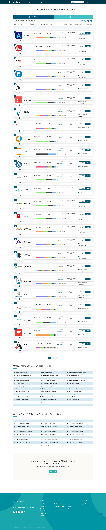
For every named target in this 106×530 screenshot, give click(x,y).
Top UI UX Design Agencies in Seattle (74, 428)
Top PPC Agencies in (19, 383)
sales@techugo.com (83, 75)
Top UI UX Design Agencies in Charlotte (48, 431)
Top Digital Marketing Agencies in (22, 372)
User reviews (73, 17)
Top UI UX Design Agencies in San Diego (75, 431)
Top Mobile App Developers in (47, 377)
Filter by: (15, 24)
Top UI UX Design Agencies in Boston (74, 420)
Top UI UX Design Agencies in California (22, 442)
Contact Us (53, 2)
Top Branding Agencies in (46, 388)
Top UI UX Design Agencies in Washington (48, 428)
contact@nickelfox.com (83, 88)
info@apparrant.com (83, 282)
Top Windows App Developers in (48, 399)
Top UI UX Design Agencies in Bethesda (22, 428)
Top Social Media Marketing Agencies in (76, 380)
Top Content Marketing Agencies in (48, 383)
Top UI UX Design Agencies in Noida (21, 439)
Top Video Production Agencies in (48, 391)
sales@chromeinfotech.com (84, 140)
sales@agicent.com (82, 101)
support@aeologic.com (83, 347)
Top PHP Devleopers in (46, 394)
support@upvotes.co (86, 503)
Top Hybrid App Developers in (21, 399)
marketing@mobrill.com (83, 153)
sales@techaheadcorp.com (84, 62)
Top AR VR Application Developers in (49, 380)
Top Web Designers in (46, 372)
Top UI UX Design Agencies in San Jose (22, 434)
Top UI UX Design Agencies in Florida (74, 439)
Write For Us (43, 515)
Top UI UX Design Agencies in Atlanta (47, 423)
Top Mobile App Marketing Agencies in (49, 386)
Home (14, 5)
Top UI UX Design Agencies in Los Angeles (75, 434)
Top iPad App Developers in (73, 396)
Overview (42, 503)
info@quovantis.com (83, 321)
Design (69, 506)
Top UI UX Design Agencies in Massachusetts (49, 442)
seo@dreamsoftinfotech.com (84, 295)
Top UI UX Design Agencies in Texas (47, 445)
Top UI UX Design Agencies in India (47, 420)
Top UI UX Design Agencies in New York (75, 423)
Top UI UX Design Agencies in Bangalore (75, 436)
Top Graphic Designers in (73, 383)
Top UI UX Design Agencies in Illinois (21, 445)
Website (87, 33)
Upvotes (14, 2)
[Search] (77, 2)
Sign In (87, 2)
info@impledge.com (83, 256)
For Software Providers (59, 506)
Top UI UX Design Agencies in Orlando (21, 423)
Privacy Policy (43, 510)
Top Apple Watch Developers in (74, 402)
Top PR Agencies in (72, 388)
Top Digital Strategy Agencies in (21, 391)
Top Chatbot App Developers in (21, 386)
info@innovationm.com (83, 205)
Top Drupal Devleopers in (20, 394)
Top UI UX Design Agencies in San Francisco (23, 431)
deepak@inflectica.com (83, 179)
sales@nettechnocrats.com (84, 269)
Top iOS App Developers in (47, 396)
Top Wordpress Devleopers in (74, 391)
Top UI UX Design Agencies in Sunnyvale (48, 426)
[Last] (61, 358)
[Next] (59, 358)
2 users (61, 240)
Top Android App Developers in (21, 396)
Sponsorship (47, 2)
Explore (82, 33)
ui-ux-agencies (19, 5)
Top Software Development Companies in (76, 372)
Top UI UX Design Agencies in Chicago (21, 426)
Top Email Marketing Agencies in (74, 386)
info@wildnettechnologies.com (84, 230)
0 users (61, 33)
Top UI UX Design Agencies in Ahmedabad (48, 436)
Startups (70, 508)
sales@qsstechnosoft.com (84, 308)
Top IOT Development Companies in (22, 375)
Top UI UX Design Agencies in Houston (74, 426)
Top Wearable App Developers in (21, 380)
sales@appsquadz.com (83, 166)
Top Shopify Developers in (20, 402)
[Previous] (47, 358)
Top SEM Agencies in (19, 388)
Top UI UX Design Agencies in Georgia (74, 442)
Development (71, 503)
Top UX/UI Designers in (20, 377)
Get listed (94, 2)
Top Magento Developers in (73, 399)
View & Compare (34, 17)
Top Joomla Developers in (73, 394)
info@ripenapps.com (83, 243)
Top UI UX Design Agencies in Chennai (21, 436)
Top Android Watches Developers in (22, 404)
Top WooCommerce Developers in (48, 402)
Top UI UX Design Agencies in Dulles (47, 434)
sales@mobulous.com (83, 192)
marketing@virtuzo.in (83, 114)
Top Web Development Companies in (49, 375)
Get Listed (53, 471)
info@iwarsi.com (82, 334)
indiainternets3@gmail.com (84, 127)
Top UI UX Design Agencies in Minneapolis (48, 439)
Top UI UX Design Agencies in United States (22, 420)
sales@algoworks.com (83, 49)
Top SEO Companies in (73, 375)
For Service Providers (59, 503)
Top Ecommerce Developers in (74, 377)
